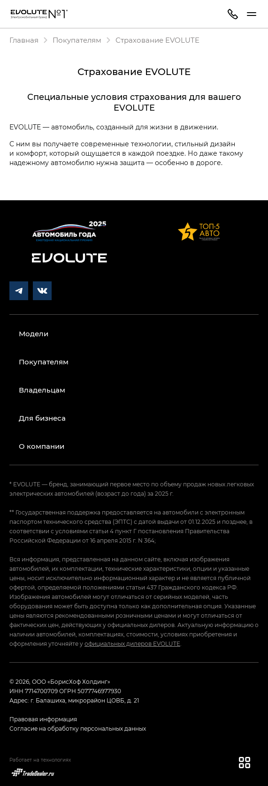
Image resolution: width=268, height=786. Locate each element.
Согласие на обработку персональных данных (77, 728)
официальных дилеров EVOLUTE (132, 643)
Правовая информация (43, 719)
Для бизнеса (42, 418)
